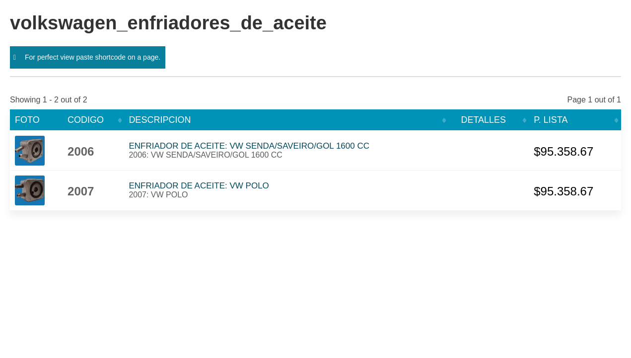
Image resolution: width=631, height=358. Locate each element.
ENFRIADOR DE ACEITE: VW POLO (199, 185)
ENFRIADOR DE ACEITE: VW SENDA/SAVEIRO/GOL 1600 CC (249, 146)
